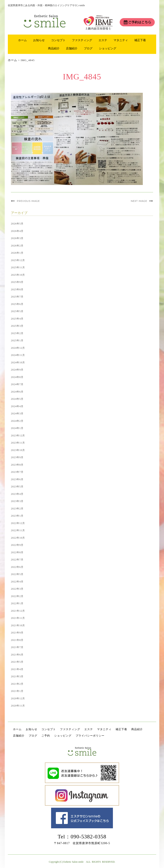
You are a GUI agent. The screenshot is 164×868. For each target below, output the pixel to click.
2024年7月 (17, 384)
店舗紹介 (71, 48)
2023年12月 (18, 435)
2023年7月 (17, 472)
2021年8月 (17, 640)
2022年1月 (17, 603)
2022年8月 (17, 552)
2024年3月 (17, 413)
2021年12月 (18, 610)
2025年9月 (17, 282)
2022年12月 (18, 523)
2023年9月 (17, 457)
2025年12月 (18, 260)
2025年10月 (18, 274)
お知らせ (39, 40)
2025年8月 (17, 289)
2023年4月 (17, 494)
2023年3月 (17, 501)
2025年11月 (18, 267)
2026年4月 (17, 231)
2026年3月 (17, 238)
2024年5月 (17, 398)
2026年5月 (17, 223)
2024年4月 (17, 406)
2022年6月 (17, 567)
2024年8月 (17, 377)
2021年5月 (17, 661)
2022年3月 (17, 588)
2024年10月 (18, 362)
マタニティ (121, 40)
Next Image (139, 201)
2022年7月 (17, 559)
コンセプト (58, 40)
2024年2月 (17, 420)
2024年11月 (18, 355)
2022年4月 (17, 581)
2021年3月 (17, 676)
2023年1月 (17, 515)
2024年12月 (18, 347)
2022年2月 (17, 596)
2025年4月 (17, 318)
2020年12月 (18, 698)
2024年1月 (17, 428)
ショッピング (107, 48)
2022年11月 (18, 530)
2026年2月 (17, 245)
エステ (102, 40)
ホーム (22, 40)
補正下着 (140, 40)
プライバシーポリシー (90, 735)
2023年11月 (18, 442)
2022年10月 (18, 537)
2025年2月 (17, 333)
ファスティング (82, 40)
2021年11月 (18, 618)
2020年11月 (18, 705)
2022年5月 (17, 574)
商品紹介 (54, 48)
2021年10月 (18, 625)
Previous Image (28, 201)
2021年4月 (17, 669)
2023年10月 (18, 450)
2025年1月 (17, 340)
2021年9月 (17, 632)
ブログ (88, 48)
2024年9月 (17, 369)
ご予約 (45, 735)
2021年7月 (17, 647)
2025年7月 (17, 296)
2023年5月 (17, 486)
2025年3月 (17, 325)
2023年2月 (17, 508)
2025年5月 (17, 311)
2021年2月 (17, 683)
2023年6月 (17, 479)
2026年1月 (17, 252)
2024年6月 (17, 391)
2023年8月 (17, 464)
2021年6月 (17, 654)
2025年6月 (17, 304)
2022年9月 (17, 545)
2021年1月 (17, 691)
